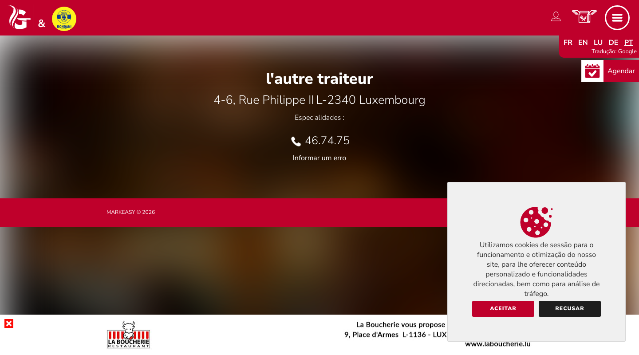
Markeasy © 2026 (130, 212)
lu (598, 42)
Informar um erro (319, 158)
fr (568, 42)
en (583, 42)
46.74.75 (327, 140)
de (614, 42)
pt (628, 42)
